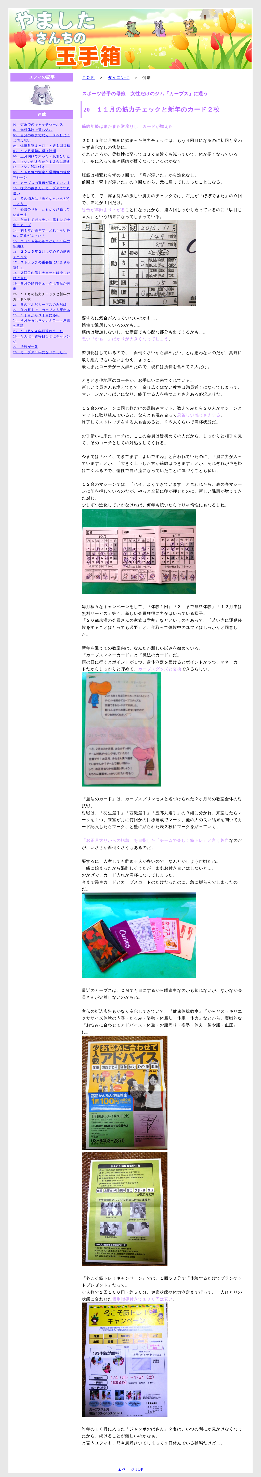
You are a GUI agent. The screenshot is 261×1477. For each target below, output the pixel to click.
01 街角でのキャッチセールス (38, 124)
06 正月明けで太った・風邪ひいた (41, 156)
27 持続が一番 (25, 347)
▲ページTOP (130, 1469)
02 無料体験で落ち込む (33, 130)
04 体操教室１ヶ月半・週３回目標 (41, 145)
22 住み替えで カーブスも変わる (41, 310)
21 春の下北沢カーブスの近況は (40, 304)
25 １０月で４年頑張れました (38, 331)
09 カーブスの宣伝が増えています (41, 183)
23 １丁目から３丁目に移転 (36, 315)
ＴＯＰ (88, 77)
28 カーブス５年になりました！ (40, 352)
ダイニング (118, 77)
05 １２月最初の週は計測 (34, 151)
